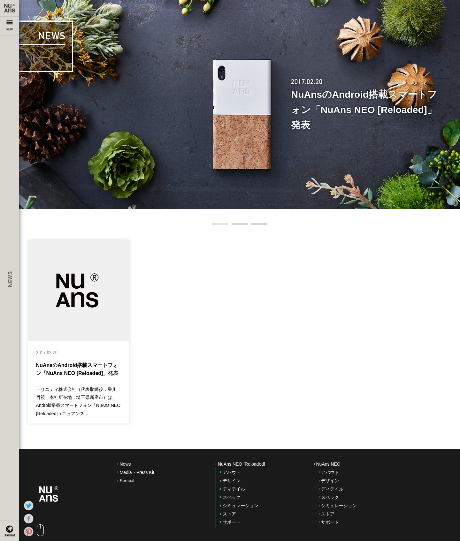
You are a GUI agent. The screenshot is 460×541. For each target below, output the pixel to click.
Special (127, 480)
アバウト (232, 472)
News (125, 464)
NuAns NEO (328, 464)
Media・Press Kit (137, 472)
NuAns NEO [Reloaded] (241, 464)
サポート (232, 522)
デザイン (232, 480)
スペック (232, 497)
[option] (239, 104)
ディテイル (234, 489)
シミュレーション (240, 505)
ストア (229, 514)
